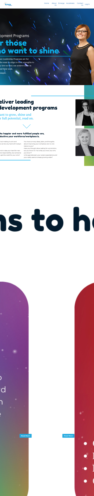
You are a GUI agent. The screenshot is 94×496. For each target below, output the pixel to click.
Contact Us (80, 4)
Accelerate (70, 3)
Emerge (61, 3)
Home (46, 3)
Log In (87, 4)
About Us (54, 4)
